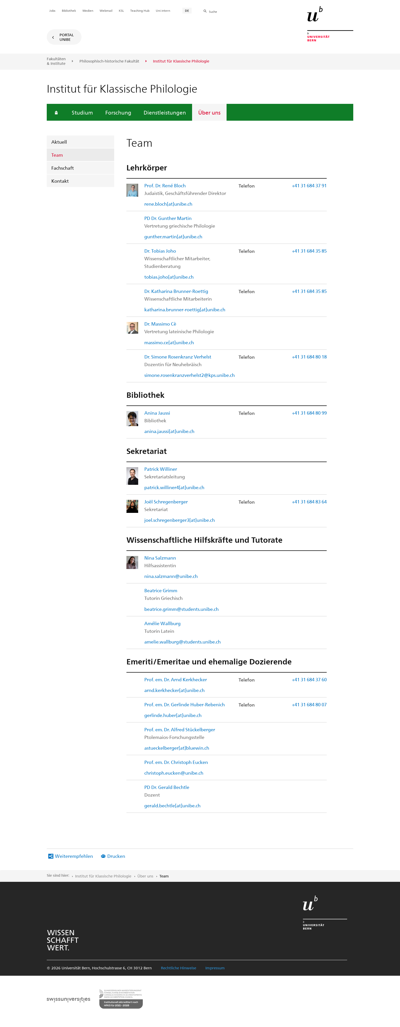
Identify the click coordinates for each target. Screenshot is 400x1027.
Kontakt (60, 181)
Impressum (215, 967)
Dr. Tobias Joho (160, 251)
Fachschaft (62, 168)
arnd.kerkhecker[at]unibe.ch (174, 690)
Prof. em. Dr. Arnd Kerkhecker (175, 679)
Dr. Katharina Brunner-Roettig (176, 291)
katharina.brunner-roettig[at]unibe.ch (184, 309)
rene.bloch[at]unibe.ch (168, 204)
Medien (88, 10)
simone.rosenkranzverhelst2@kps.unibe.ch (189, 375)
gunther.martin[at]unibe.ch (173, 236)
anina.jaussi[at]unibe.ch (169, 431)
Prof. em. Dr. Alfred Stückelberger (179, 729)
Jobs (52, 10)
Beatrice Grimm (160, 590)
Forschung (118, 112)
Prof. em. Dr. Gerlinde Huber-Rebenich (184, 704)
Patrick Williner (160, 469)
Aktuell (59, 142)
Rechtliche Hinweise (178, 967)
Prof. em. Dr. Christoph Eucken (176, 762)
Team (57, 155)
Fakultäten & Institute (56, 61)
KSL (121, 10)
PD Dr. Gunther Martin (168, 218)
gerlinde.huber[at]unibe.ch (173, 715)
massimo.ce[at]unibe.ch (169, 342)
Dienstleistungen (165, 112)
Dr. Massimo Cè (160, 323)
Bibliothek (69, 10)
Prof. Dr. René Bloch (165, 185)
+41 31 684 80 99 (309, 413)
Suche (213, 11)
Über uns (209, 112)
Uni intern (163, 10)
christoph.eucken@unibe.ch (173, 773)
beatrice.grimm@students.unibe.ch (181, 609)
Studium (82, 112)
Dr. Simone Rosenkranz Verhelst (177, 356)
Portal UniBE (67, 37)
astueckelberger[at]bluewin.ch (176, 748)
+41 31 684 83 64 (309, 501)
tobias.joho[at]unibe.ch (169, 277)
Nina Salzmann (160, 557)
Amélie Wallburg (162, 623)
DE (187, 10)
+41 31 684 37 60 (309, 679)
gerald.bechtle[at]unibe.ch (172, 805)
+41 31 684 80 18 (309, 356)
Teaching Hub (139, 10)
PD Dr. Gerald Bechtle (166, 787)
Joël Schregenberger (166, 501)
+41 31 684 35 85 (309, 251)
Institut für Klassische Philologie (103, 875)
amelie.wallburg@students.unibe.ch (182, 641)
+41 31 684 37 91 (309, 185)
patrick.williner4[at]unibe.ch (174, 487)
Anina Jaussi (157, 413)
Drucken (116, 856)
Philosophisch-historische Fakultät (109, 61)
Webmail (106, 10)
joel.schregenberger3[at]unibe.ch (179, 520)
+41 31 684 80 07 (309, 704)
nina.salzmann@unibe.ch (171, 576)
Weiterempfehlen (74, 856)
